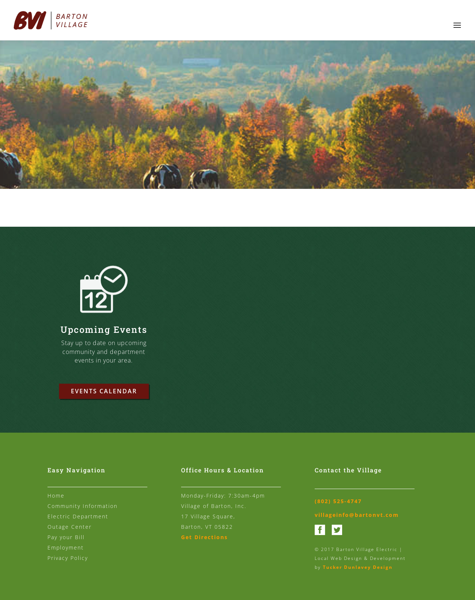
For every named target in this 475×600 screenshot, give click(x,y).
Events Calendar (104, 391)
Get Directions (204, 537)
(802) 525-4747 (338, 501)
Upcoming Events (103, 330)
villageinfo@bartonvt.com (357, 514)
